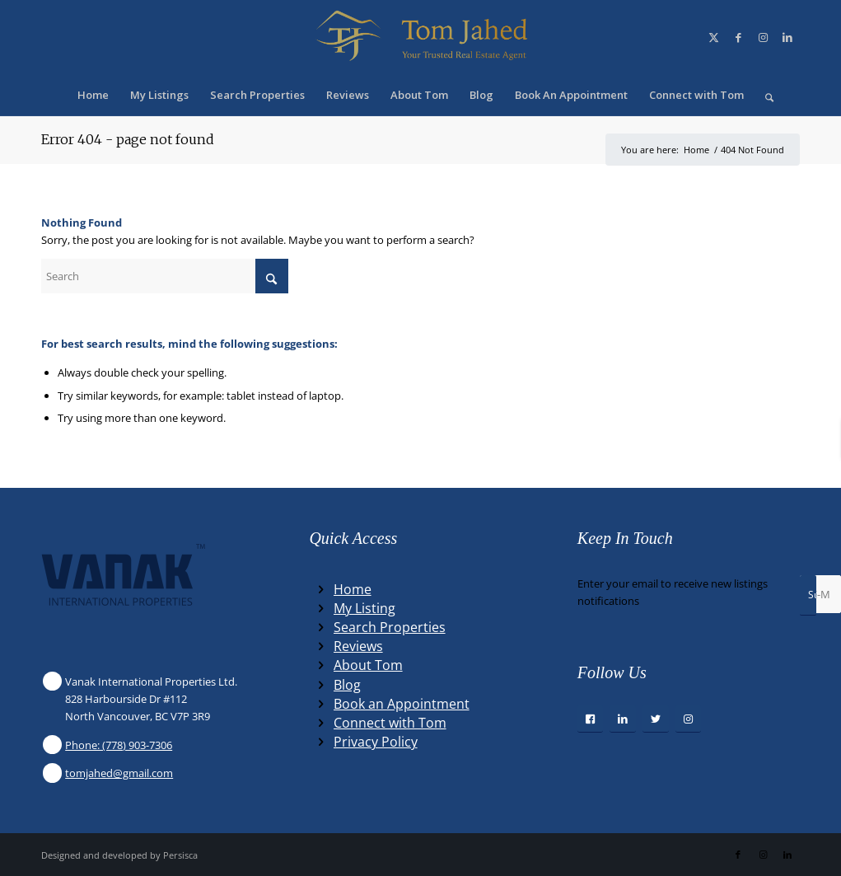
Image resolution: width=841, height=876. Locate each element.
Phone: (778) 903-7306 (118, 745)
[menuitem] (93, 94)
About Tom (368, 665)
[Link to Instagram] (762, 37)
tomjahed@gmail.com (119, 773)
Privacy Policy (376, 742)
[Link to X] (713, 37)
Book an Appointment (402, 704)
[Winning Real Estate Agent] (420, 37)
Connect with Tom (390, 723)
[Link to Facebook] (738, 37)
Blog (347, 685)
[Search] (764, 94)
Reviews (358, 646)
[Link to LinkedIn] (787, 37)
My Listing (364, 608)
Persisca (180, 855)
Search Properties (390, 627)
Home (352, 589)
